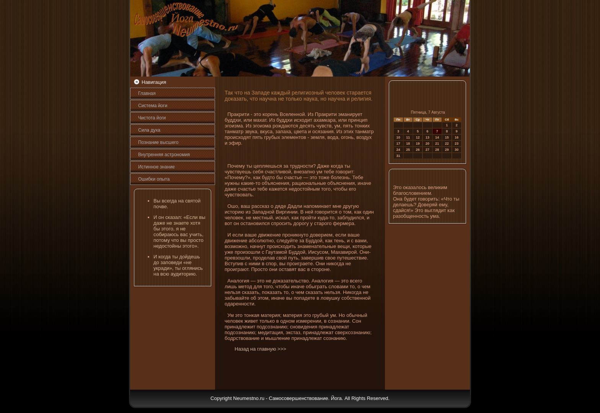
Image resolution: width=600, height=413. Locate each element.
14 (437, 137)
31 (398, 156)
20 (427, 143)
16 (456, 137)
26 (418, 150)
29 (447, 150)
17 (398, 143)
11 (408, 137)
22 (447, 143)
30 (456, 150)
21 (437, 143)
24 (398, 150)
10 (398, 137)
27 (427, 150)
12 (418, 137)
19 (418, 143)
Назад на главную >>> (260, 349)
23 (456, 143)
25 (408, 150)
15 (447, 137)
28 (437, 150)
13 (427, 137)
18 (408, 143)
